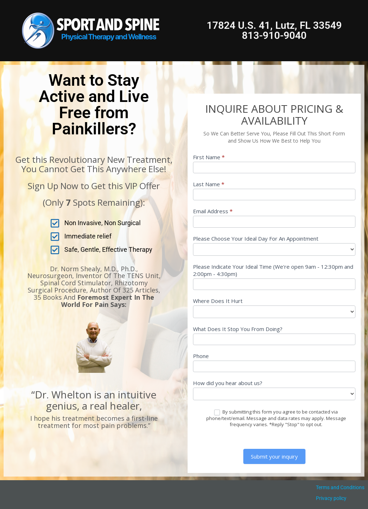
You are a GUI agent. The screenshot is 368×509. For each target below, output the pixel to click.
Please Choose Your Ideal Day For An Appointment (255, 238)
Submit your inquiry (274, 456)
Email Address (213, 211)
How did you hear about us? (227, 383)
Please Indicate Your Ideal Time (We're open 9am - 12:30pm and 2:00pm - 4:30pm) (273, 270)
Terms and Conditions (340, 487)
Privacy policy (331, 498)
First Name (209, 157)
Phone (201, 356)
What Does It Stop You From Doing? (237, 328)
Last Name (208, 184)
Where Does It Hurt (218, 300)
